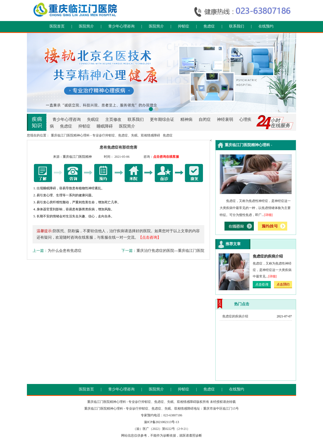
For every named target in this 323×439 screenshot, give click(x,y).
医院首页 (57, 26)
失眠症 (93, 119)
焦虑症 (209, 26)
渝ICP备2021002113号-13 (161, 422)
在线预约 (265, 26)
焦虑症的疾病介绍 (268, 256)
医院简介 (86, 26)
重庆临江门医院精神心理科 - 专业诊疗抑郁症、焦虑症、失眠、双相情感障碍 (105, 135)
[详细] (268, 215)
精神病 (186, 119)
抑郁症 (183, 26)
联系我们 (236, 26)
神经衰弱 (225, 119)
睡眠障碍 (105, 126)
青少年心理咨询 (121, 26)
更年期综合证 (162, 119)
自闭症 (205, 119)
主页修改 (113, 119)
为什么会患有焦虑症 (65, 251)
